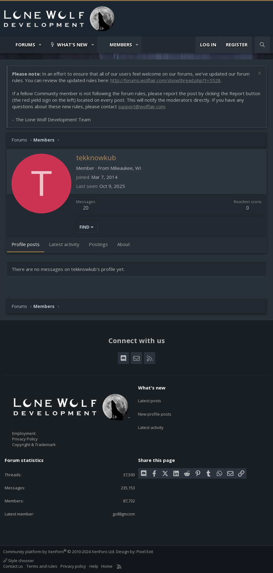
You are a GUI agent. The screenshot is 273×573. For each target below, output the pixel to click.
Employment (24, 433)
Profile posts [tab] (26, 244)
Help (93, 566)
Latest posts (149, 398)
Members (121, 44)
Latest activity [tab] (64, 244)
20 (86, 207)
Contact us (13, 566)
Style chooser (18, 560)
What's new (72, 44)
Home (107, 566)
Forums (25, 44)
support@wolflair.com (141, 106)
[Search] (262, 44)
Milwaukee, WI (125, 168)
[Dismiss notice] (258, 74)
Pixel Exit (144, 551)
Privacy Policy (25, 439)
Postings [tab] (98, 244)
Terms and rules (41, 566)
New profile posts (154, 409)
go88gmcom (124, 514)
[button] (40, 44)
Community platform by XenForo (59, 551)
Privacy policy (73, 566)
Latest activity (151, 421)
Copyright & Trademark (34, 444)
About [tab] (123, 244)
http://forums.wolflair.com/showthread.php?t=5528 (165, 80)
